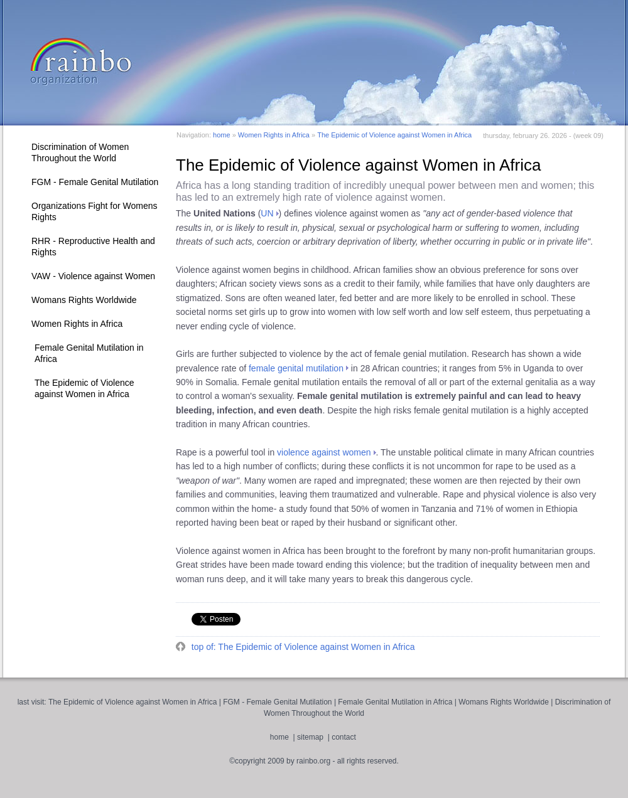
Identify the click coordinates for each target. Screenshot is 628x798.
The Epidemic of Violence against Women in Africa (84, 388)
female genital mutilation (296, 368)
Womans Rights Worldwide (84, 300)
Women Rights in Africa (76, 324)
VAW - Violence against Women (93, 276)
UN (267, 213)
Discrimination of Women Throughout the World (80, 152)
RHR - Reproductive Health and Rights (93, 246)
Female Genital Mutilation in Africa (89, 353)
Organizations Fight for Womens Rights (94, 211)
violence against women (324, 452)
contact (344, 737)
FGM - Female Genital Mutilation (94, 182)
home (221, 135)
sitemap (310, 737)
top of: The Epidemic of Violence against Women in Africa (302, 647)
